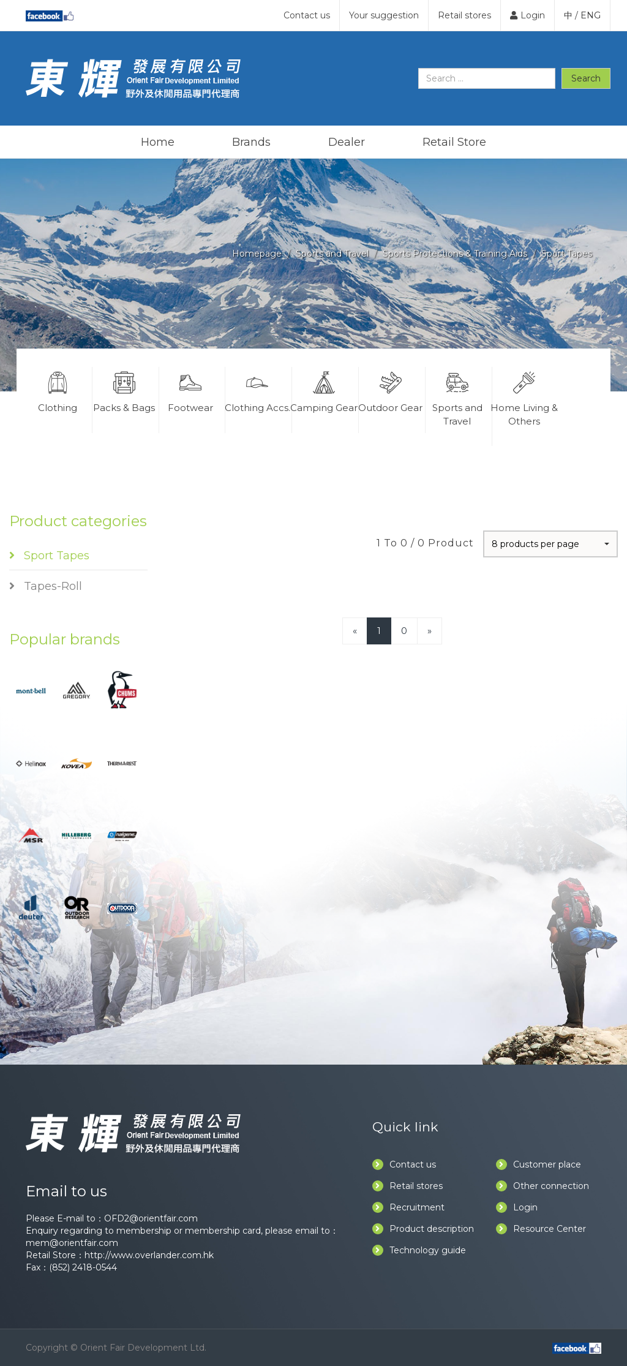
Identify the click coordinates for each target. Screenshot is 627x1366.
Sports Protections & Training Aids (455, 253)
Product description (423, 1228)
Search (586, 78)
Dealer (346, 142)
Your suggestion (384, 15)
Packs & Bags (124, 390)
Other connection (542, 1185)
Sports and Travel (332, 253)
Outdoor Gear (390, 390)
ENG (590, 15)
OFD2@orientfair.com (151, 1218)
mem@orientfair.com (72, 1242)
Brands (251, 142)
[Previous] (354, 630)
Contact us (306, 15)
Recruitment (408, 1207)
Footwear (191, 390)
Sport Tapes (566, 253)
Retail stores (464, 15)
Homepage (257, 253)
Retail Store (454, 142)
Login (527, 15)
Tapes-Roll (45, 586)
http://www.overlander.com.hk (149, 1255)
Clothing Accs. (257, 390)
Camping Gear (324, 390)
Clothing (57, 390)
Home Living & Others (524, 397)
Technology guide (419, 1250)
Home (158, 142)
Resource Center (541, 1228)
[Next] (429, 630)
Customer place (538, 1164)
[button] (550, 543)
